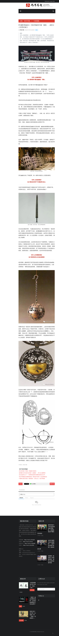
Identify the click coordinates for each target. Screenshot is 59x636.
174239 (13, 592)
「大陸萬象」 (29, 21)
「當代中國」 (19, 21)
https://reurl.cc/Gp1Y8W (21, 545)
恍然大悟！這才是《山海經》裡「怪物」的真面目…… (25, 615)
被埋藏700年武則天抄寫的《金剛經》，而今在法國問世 (25, 473)
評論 (13, 606)
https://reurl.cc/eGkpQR (22, 543)
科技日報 (14, 30)
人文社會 (25, 590)
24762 (18, 620)
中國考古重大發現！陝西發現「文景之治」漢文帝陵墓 (24, 478)
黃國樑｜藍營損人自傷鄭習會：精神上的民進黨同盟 (44, 559)
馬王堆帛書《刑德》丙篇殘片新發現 (20, 471)
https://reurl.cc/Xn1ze (20, 541)
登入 (14, 494)
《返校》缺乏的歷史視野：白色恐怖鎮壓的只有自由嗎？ (25, 601)
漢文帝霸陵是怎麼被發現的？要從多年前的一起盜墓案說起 (26, 476)
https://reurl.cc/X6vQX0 (22, 539)
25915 (16, 606)
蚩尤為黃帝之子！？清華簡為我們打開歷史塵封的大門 (24, 474)
